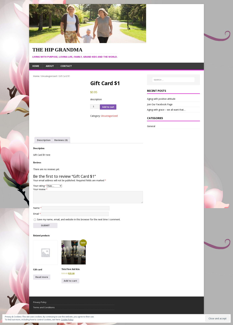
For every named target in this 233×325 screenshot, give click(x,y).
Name (37, 207)
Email (37, 213)
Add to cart (108, 107)
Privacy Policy (39, 302)
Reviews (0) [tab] (61, 140)
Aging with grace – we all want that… (166, 109)
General (151, 126)
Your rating (40, 185)
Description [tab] (43, 140)
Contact (66, 65)
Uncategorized (49, 76)
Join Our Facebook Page (159, 104)
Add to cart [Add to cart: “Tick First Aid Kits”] (70, 280)
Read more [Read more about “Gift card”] (41, 277)
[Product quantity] (94, 106)
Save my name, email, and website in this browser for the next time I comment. (78, 219)
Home (35, 65)
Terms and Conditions (44, 307)
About (50, 65)
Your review (40, 189)
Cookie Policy (67, 319)
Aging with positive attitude (161, 98)
